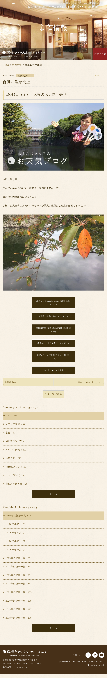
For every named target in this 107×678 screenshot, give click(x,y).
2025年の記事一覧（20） (18, 562)
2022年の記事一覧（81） (18, 587)
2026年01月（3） (17, 553)
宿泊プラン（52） (14, 444)
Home (6, 65)
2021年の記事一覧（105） (18, 596)
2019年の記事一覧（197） (18, 613)
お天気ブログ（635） (16, 470)
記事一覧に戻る (53, 397)
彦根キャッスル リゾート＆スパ (24, 54)
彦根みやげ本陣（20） (16, 487)
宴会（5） (10, 436)
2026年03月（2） (17, 545)
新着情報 (17, 65)
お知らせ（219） (13, 461)
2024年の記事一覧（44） (18, 570)
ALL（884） (11, 419)
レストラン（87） (14, 478)
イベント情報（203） (16, 453)
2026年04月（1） (17, 536)
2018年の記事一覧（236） (18, 621)
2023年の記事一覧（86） (18, 579)
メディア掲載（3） (14, 427)
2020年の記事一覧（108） (18, 604)
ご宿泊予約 (100, 54)
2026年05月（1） (17, 528)
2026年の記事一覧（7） (17, 519)
